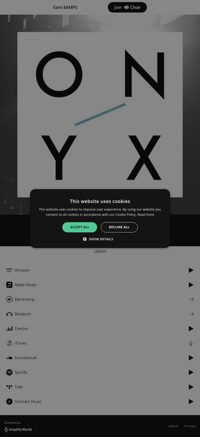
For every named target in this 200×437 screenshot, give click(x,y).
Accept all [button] (79, 227)
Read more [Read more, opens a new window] (146, 214)
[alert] (100, 218)
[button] (100, 239)
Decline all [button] (119, 227)
